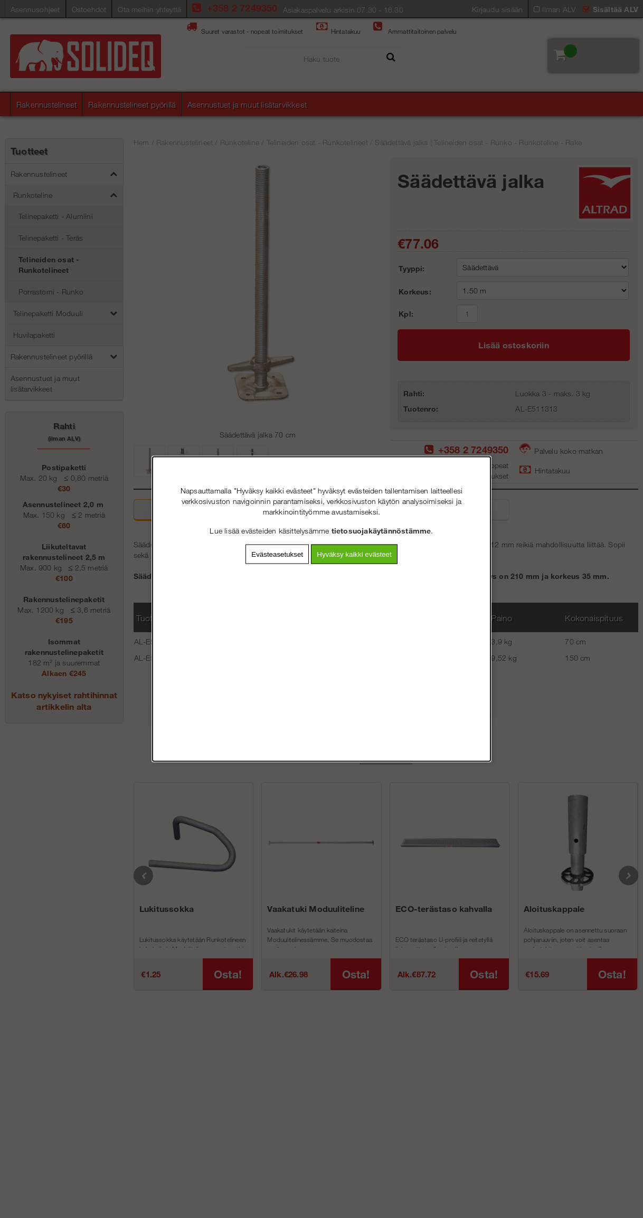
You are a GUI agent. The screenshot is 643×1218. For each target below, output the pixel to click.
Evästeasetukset (277, 554)
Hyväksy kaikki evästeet (354, 554)
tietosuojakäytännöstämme (381, 530)
